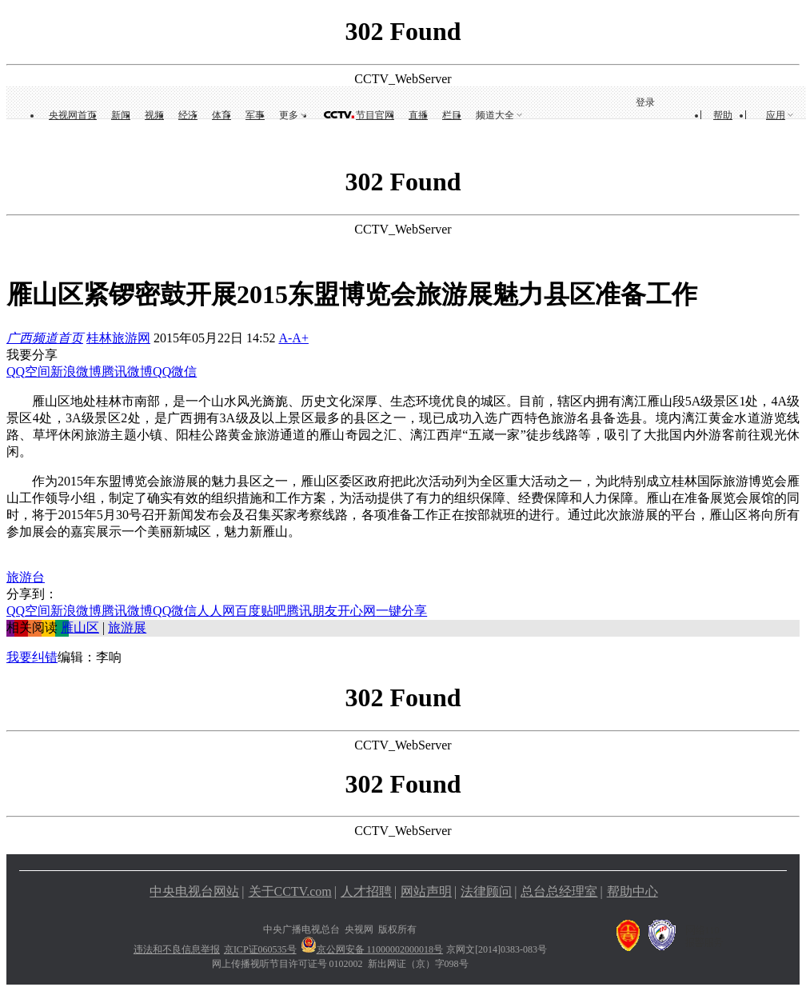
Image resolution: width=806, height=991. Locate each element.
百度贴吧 (260, 610)
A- (285, 338)
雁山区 (80, 627)
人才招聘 (366, 891)
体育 (221, 115)
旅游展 (127, 627)
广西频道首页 (44, 338)
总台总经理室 (559, 891)
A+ (300, 338)
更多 (288, 115)
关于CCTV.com (290, 891)
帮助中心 (632, 891)
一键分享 (401, 610)
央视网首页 (73, 115)
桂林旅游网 (118, 338)
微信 (184, 371)
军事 (255, 115)
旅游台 (25, 577)
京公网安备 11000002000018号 (372, 949)
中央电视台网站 (194, 891)
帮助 (722, 115)
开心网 (356, 610)
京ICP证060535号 (260, 949)
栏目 (451, 115)
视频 (154, 115)
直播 (418, 115)
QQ (162, 371)
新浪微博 (76, 371)
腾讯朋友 (311, 610)
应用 (775, 115)
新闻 (120, 115)
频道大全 (495, 115)
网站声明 (426, 891)
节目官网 (375, 115)
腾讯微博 (127, 371)
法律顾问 (486, 891)
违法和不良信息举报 (177, 949)
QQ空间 (28, 371)
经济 (188, 115)
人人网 (216, 610)
